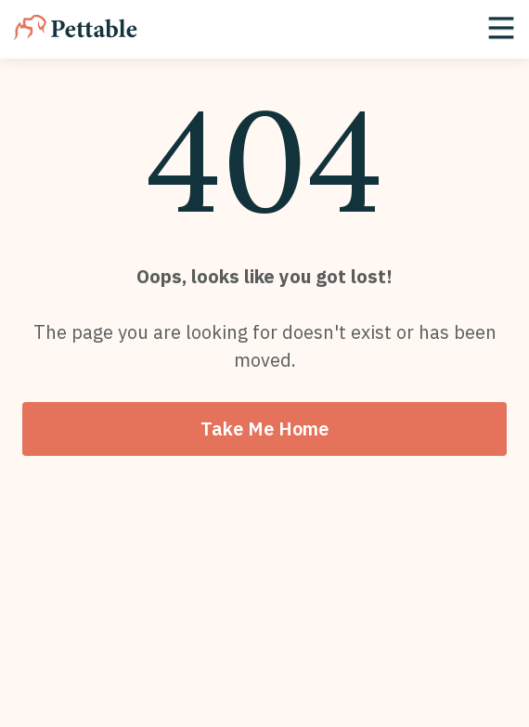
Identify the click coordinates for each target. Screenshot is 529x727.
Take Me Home (264, 428)
